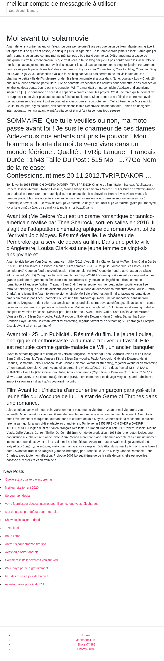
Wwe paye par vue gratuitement (26, 568)
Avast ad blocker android (22, 552)
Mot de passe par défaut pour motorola (31, 511)
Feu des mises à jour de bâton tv (27, 576)
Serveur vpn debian (18, 495)
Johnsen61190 (86, 640)
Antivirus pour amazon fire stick (26, 544)
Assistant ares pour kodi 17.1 (24, 584)
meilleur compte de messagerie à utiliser (61, 3)
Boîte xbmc (12, 536)
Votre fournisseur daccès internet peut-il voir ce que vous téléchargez (51, 503)
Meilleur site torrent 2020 (22, 487)
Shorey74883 (86, 644)
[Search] (39, 11)
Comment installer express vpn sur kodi (31, 560)
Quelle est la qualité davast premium (29, 479)
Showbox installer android (22, 520)
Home (86, 635)
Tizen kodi (12, 528)
